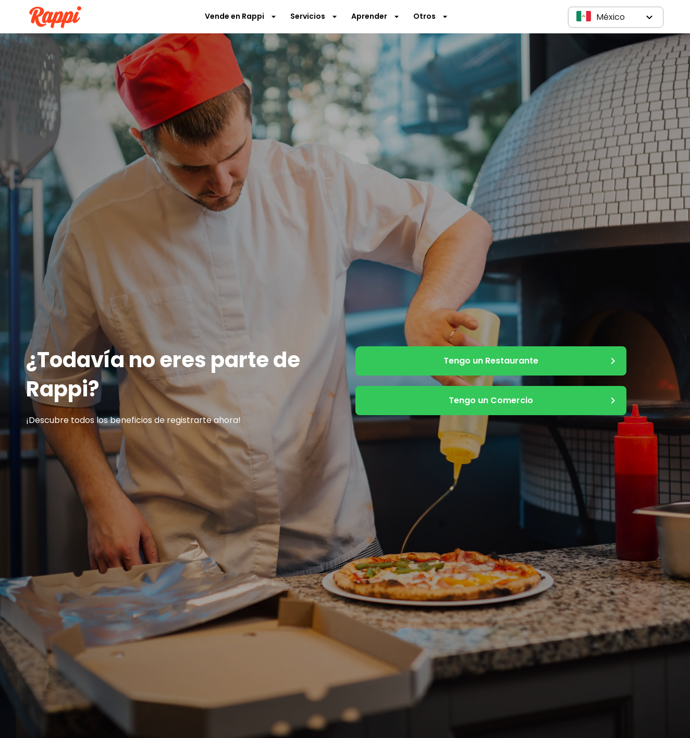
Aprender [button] (375, 16)
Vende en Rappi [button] (241, 16)
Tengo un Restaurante (490, 361)
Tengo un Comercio (490, 400)
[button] (615, 17)
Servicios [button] (314, 16)
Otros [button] (430, 16)
